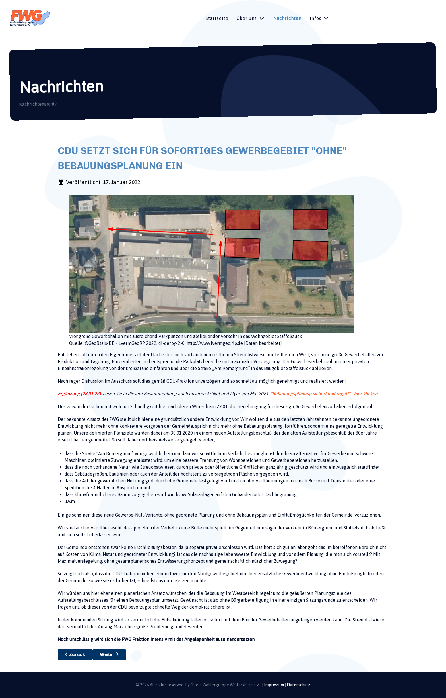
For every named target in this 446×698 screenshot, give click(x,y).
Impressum (274, 685)
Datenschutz (298, 685)
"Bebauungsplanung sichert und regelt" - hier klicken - (325, 393)
